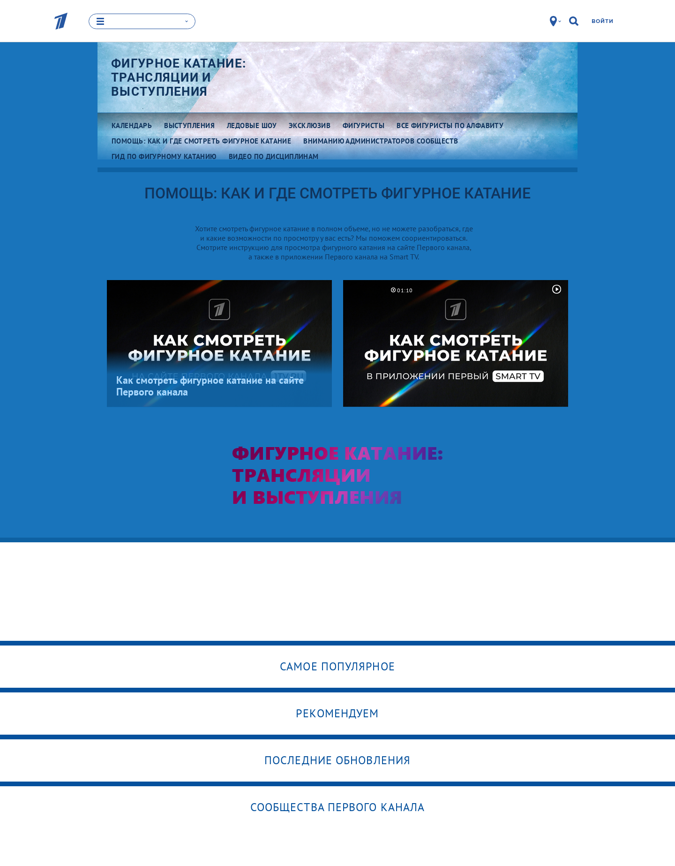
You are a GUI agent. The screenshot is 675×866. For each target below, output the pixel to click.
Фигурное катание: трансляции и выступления (178, 77)
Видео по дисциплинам (274, 156)
